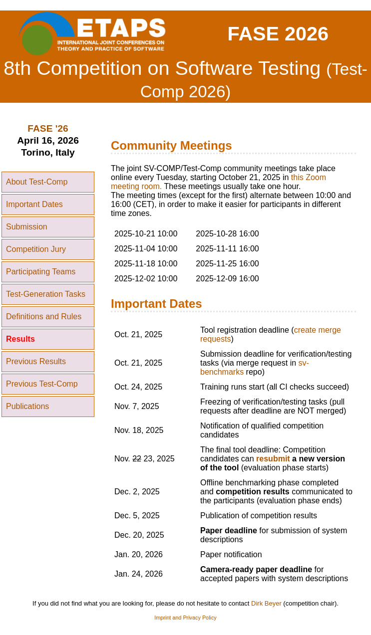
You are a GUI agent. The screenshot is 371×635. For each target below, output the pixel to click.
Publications (27, 406)
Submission (26, 226)
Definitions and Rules (43, 316)
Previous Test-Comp (42, 384)
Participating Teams (40, 271)
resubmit (273, 458)
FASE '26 (47, 128)
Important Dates (34, 204)
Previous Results (36, 361)
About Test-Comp (36, 182)
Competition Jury (36, 249)
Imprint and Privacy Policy (185, 618)
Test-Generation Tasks (45, 294)
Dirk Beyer (266, 603)
